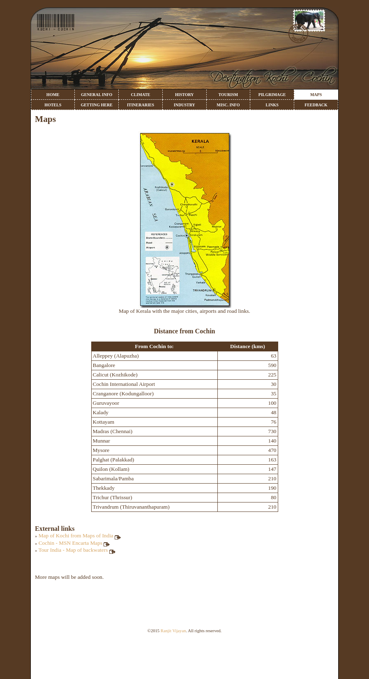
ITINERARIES (140, 105)
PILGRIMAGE (272, 94)
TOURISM (228, 94)
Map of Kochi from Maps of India (80, 535)
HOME (53, 94)
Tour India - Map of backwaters (77, 550)
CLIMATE (140, 94)
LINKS (272, 105)
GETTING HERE (97, 105)
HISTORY (184, 94)
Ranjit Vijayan (173, 631)
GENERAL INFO (96, 94)
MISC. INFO (228, 105)
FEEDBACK (315, 105)
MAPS (316, 94)
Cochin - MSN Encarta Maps (75, 543)
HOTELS (52, 105)
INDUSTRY (184, 105)
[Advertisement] (184, 660)
